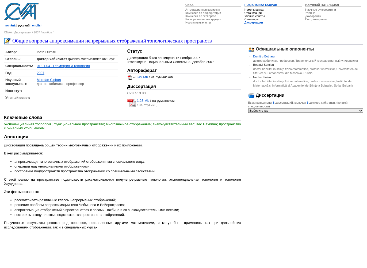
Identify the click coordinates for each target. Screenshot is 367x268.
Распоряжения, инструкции (203, 19)
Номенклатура (254, 9)
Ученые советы (254, 16)
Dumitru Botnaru (263, 56)
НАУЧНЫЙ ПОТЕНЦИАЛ (322, 4)
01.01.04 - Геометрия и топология (63, 66)
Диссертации (253, 22)
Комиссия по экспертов (200, 16)
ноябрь (47, 32)
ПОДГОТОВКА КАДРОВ (260, 4)
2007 (37, 32)
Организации (253, 12)
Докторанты (313, 16)
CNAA (189, 4)
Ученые (310, 12)
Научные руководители (320, 9)
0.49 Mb (142, 77)
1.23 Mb (143, 101)
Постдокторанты (316, 19)
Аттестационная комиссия (202, 9)
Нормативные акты (198, 22)
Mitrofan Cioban (49, 80)
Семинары (251, 19)
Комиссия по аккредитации (203, 12)
